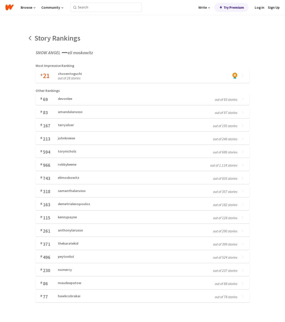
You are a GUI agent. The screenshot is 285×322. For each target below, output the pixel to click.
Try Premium (231, 7)
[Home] (9, 7)
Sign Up (274, 7)
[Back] (30, 38)
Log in (259, 7)
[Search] (75, 7)
